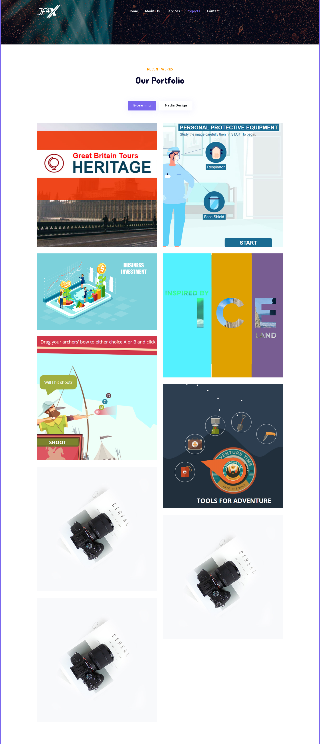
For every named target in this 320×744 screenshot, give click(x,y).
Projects (193, 11)
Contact (213, 11)
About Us (152, 11)
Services (173, 11)
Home (133, 11)
